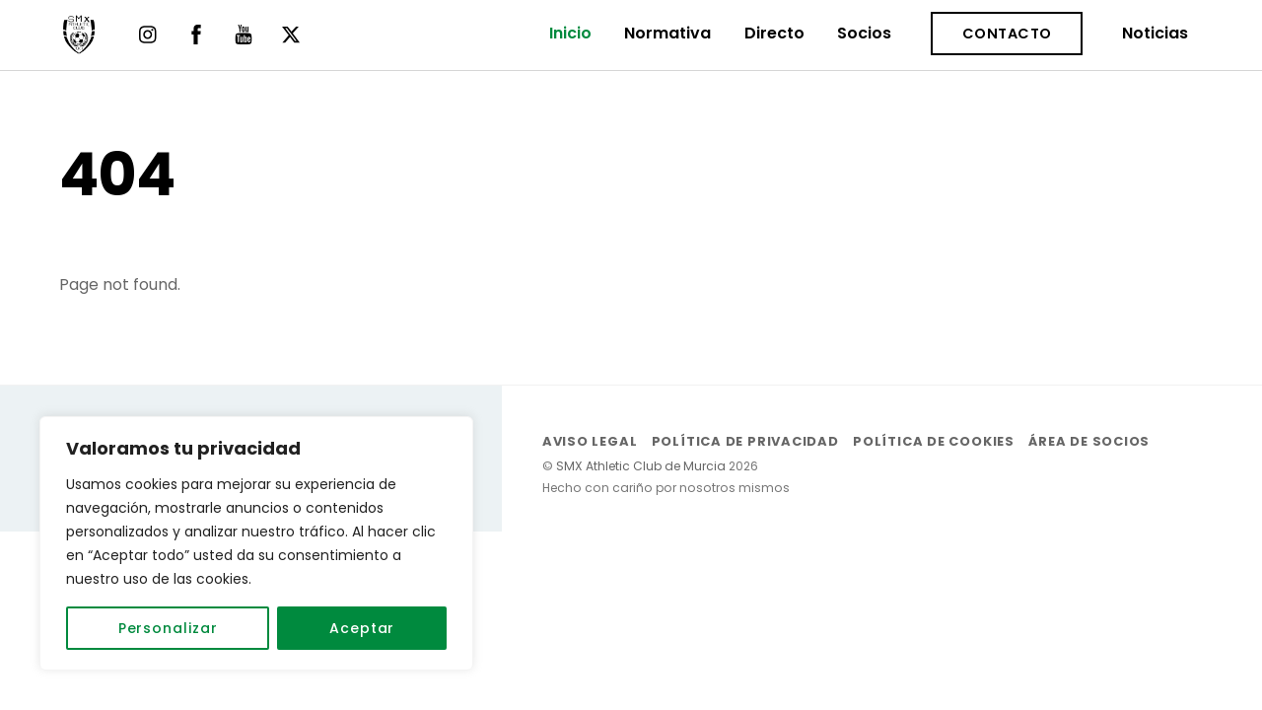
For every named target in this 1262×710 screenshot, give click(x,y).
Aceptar (361, 628)
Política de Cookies (934, 441)
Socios (864, 33)
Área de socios (1089, 441)
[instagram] (149, 33)
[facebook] (196, 33)
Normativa (667, 33)
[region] (256, 543)
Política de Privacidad (745, 441)
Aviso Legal (590, 441)
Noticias (1155, 33)
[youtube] (243, 33)
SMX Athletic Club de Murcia (641, 466)
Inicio (570, 33)
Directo (774, 33)
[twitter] (291, 33)
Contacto (1007, 33)
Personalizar (168, 628)
